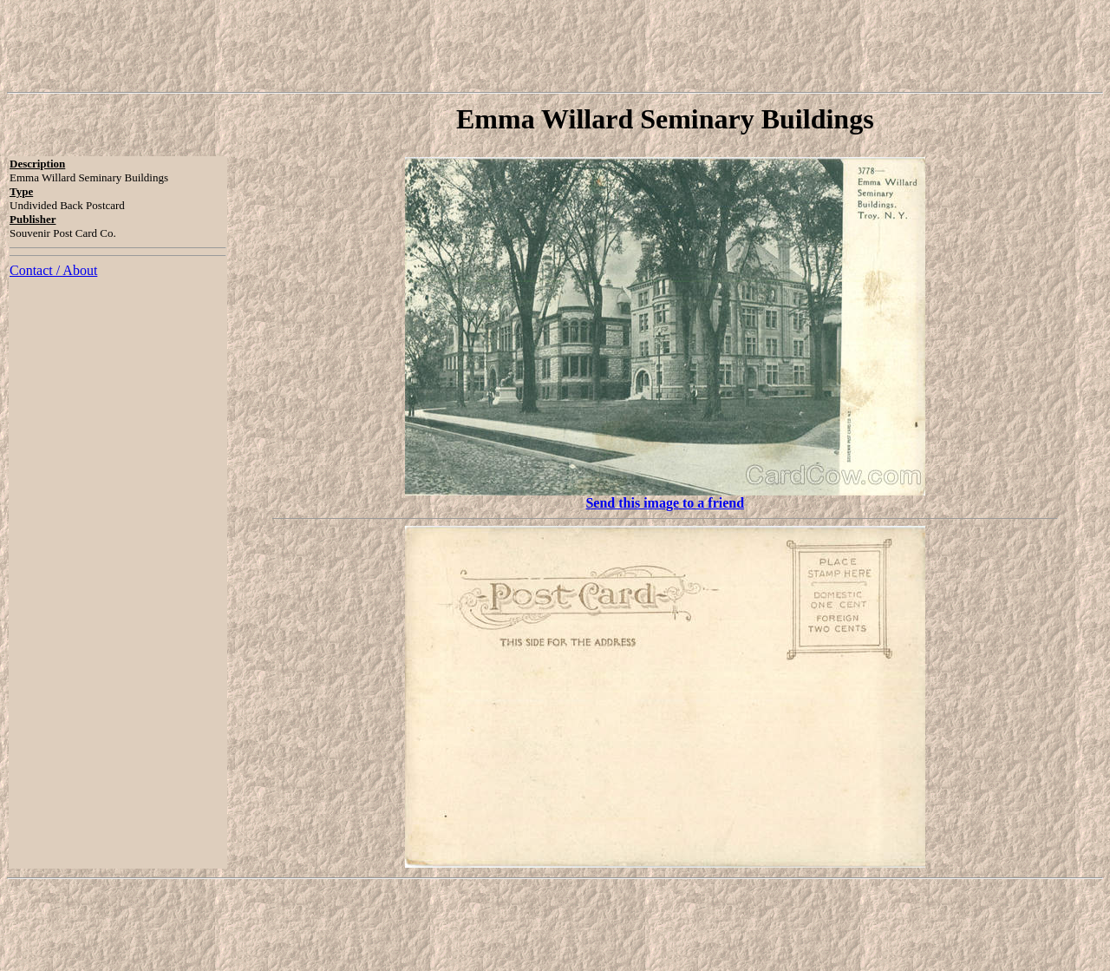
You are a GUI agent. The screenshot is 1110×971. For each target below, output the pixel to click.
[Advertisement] (555, 46)
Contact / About (53, 270)
